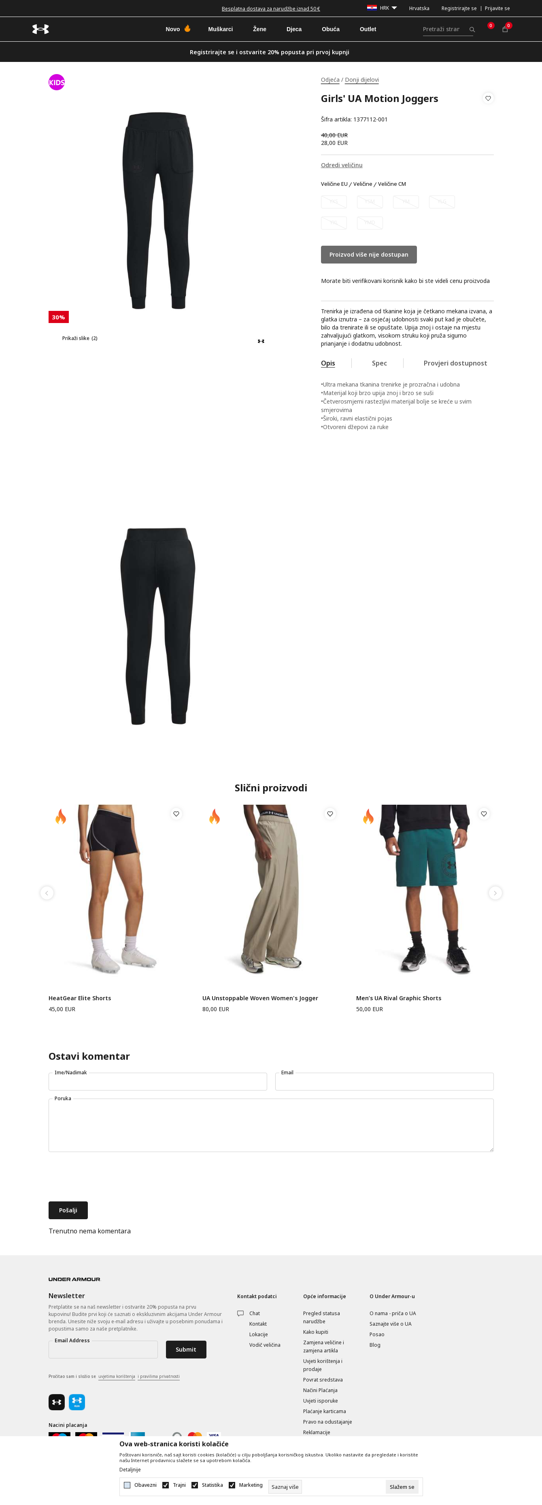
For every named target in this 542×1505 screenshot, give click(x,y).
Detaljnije (130, 1469)
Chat (254, 1313)
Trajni (179, 1485)
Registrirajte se (459, 8)
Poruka (63, 1098)
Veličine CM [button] (392, 184)
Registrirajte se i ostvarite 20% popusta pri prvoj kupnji (269, 52)
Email (287, 1072)
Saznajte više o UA (391, 1323)
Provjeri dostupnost (455, 363)
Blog (375, 1344)
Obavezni (145, 1485)
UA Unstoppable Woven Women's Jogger (260, 998)
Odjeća (330, 79)
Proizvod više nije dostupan (368, 254)
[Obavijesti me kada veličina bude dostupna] (334, 202)
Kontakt (258, 1323)
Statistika (212, 1485)
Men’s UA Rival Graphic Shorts (398, 998)
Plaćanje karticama (324, 1411)
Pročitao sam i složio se (114, 1376)
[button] (488, 109)
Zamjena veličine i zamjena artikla (323, 1346)
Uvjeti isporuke (320, 1400)
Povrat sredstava (323, 1379)
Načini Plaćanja (320, 1390)
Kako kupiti (315, 1332)
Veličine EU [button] (334, 184)
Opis (328, 363)
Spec (379, 363)
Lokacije (258, 1334)
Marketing (251, 1485)
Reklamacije (316, 1432)
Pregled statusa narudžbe (321, 1317)
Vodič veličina (265, 1344)
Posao (377, 1334)
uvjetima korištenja (116, 1376)
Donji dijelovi (362, 79)
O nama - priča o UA (393, 1313)
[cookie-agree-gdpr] (402, 1487)
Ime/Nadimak (71, 1072)
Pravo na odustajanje (327, 1421)
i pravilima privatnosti (159, 1376)
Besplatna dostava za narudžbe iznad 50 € (271, 8)
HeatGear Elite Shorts (80, 998)
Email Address (72, 1340)
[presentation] (110, 1177)
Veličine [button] (362, 184)
